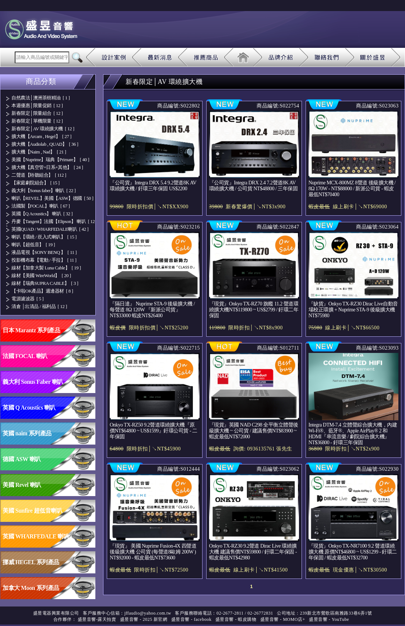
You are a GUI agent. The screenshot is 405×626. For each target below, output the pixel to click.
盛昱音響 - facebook (191, 619)
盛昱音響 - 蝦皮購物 (236, 619)
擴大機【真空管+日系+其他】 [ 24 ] (47, 167)
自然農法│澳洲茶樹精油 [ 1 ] (40, 97)
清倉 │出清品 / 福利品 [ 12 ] (39, 306)
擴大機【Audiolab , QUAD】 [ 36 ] (44, 144)
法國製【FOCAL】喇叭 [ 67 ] (40, 206)
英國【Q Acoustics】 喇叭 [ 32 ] (42, 213)
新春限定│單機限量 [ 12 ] (37, 121)
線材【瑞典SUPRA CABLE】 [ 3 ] (44, 283)
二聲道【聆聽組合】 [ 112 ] (38, 175)
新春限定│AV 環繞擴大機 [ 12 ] (42, 128)
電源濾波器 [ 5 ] (27, 298)
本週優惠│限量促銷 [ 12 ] (37, 105)
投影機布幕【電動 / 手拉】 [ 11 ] (43, 260)
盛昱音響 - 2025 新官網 (144, 619)
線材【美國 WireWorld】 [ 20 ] (41, 275)
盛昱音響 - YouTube (329, 619)
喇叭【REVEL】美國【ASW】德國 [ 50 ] (52, 198)
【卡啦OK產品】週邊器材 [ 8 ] (42, 291)
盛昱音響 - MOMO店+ (282, 619)
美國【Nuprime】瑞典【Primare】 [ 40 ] (50, 159)
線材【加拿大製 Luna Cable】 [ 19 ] (46, 267)
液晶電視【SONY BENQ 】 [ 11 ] (44, 252)
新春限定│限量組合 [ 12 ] (37, 113)
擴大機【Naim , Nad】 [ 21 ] (38, 152)
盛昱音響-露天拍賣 (97, 619)
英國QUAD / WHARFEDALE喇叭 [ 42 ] (49, 229)
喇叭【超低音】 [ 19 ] (33, 244)
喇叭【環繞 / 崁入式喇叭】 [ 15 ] (44, 237)
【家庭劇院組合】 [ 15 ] (35, 182)
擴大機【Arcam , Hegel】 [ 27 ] (41, 136)
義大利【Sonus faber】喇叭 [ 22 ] (43, 190)
